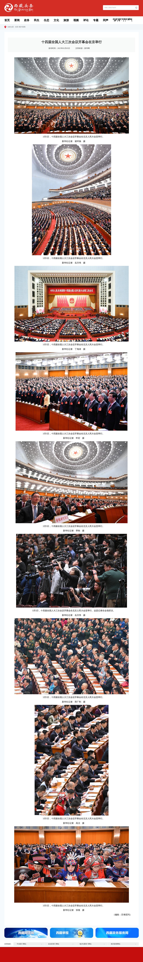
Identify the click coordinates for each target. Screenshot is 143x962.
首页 (7, 20)
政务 (26, 20)
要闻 (17, 20)
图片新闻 (22, 27)
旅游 (66, 20)
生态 (46, 20)
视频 (76, 20)
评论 (86, 20)
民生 (36, 20)
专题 (95, 20)
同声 (105, 20)
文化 (56, 20)
